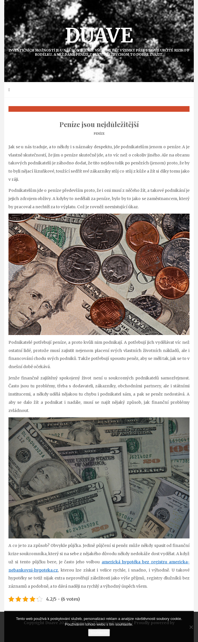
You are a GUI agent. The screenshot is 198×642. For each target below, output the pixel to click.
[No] (191, 627)
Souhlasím (99, 632)
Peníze (99, 134)
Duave (99, 40)
